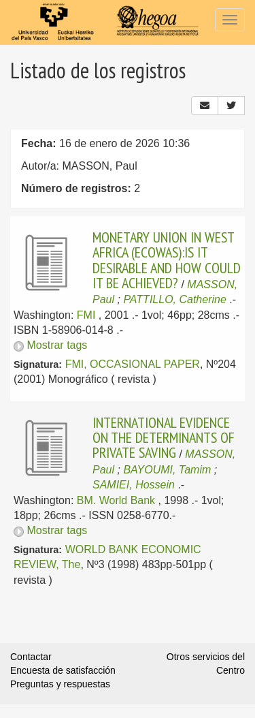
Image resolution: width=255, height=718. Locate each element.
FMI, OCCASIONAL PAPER (132, 364)
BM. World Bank (116, 500)
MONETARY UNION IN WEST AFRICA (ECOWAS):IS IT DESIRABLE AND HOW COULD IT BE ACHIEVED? (166, 260)
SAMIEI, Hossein (133, 484)
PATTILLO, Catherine (174, 299)
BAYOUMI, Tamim (167, 469)
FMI (86, 315)
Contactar (31, 656)
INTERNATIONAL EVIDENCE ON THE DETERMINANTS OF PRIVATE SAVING (163, 438)
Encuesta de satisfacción (63, 670)
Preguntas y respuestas (60, 683)
